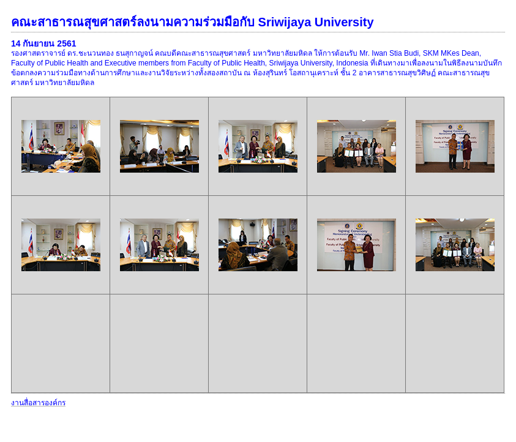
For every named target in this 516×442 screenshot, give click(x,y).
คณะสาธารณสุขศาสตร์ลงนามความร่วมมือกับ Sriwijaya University (192, 22)
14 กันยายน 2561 (44, 43)
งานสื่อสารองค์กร (38, 403)
